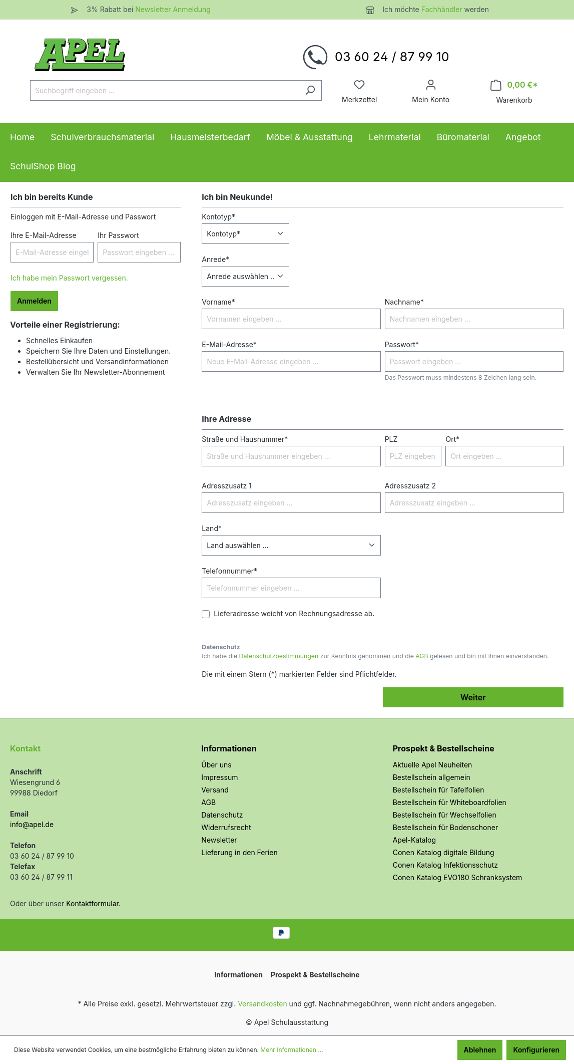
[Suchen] (310, 90)
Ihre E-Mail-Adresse (44, 235)
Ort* (452, 439)
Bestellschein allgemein (431, 777)
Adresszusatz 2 (410, 485)
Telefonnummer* (229, 571)
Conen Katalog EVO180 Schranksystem (457, 877)
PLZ (391, 439)
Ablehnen (480, 1049)
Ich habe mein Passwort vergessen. (69, 278)
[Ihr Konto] (430, 84)
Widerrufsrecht (226, 827)
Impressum (219, 777)
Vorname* (218, 302)
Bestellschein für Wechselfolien (444, 815)
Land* (212, 528)
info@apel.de (32, 824)
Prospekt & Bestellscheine (443, 748)
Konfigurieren (536, 1049)
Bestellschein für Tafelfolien (438, 789)
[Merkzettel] (359, 84)
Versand (214, 789)
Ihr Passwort (118, 235)
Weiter (472, 697)
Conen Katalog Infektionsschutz (445, 865)
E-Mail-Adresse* (229, 344)
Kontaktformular (92, 903)
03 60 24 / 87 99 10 (392, 56)
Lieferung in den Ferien (239, 852)
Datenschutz (222, 815)
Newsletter (219, 840)
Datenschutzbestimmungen (279, 656)
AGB (421, 656)
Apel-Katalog (414, 840)
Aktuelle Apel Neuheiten (432, 764)
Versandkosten (262, 1003)
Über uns (216, 764)
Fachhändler (442, 9)
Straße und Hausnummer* (245, 439)
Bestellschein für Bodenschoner (445, 827)
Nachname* (404, 302)
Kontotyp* (218, 216)
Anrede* (215, 259)
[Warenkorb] (514, 85)
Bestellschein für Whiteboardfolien (449, 802)
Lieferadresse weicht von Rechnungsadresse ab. (294, 613)
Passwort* (402, 344)
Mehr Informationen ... (291, 1049)
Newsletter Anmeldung (173, 9)
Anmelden (34, 301)
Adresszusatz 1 (226, 485)
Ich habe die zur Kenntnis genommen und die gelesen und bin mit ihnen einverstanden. (375, 656)
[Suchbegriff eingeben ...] (164, 90)
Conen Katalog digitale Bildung (443, 852)
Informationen (228, 748)
